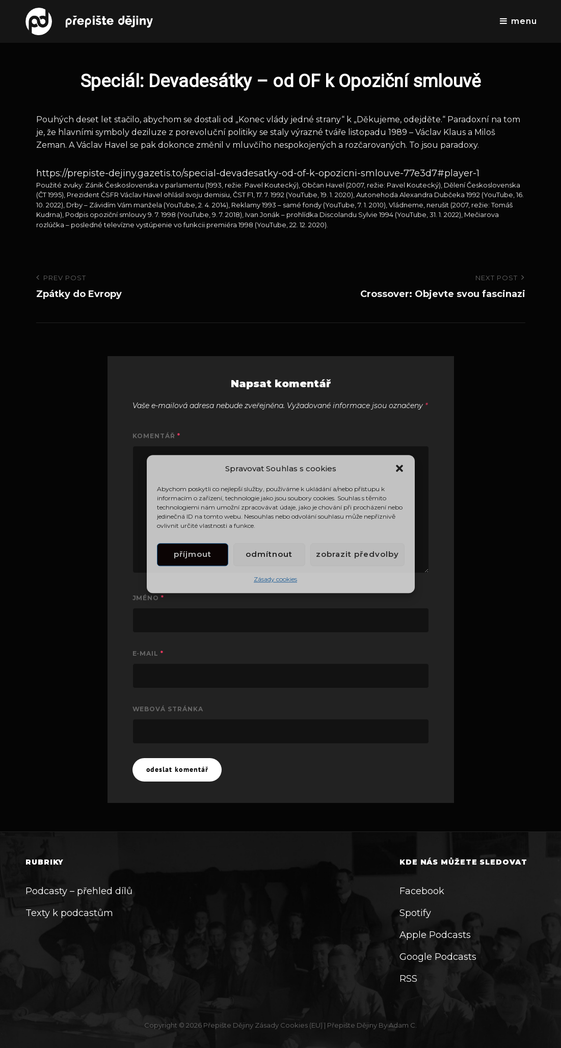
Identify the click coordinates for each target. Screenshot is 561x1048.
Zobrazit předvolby (357, 554)
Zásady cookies (275, 579)
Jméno (148, 598)
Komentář (156, 436)
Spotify (415, 913)
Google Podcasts (437, 956)
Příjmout (192, 554)
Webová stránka (168, 709)
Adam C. (403, 1025)
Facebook (421, 891)
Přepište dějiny (228, 1025)
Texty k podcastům (69, 913)
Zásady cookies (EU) (289, 1025)
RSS (408, 978)
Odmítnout (269, 554)
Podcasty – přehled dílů (78, 891)
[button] (399, 468)
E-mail (148, 653)
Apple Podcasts (435, 934)
